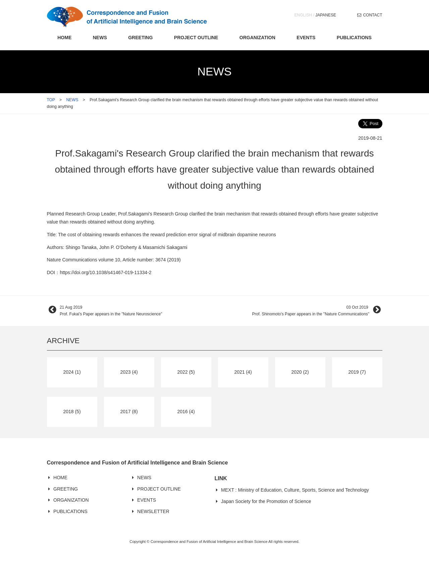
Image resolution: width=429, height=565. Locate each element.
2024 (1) (72, 372)
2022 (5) (186, 372)
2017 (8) (129, 411)
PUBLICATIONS (354, 37)
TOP (51, 100)
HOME (64, 37)
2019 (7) (357, 372)
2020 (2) (300, 372)
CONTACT (372, 15)
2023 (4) (129, 372)
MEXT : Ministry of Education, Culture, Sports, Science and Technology (295, 490)
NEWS (100, 37)
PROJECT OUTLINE (196, 37)
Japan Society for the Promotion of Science (266, 501)
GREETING (140, 37)
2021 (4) (243, 372)
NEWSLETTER (153, 511)
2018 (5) (72, 411)
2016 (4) (186, 411)
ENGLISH (303, 15)
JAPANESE (325, 15)
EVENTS (306, 37)
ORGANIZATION (257, 37)
